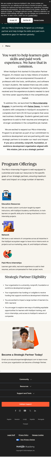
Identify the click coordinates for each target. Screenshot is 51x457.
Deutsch (17, 419)
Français (25, 424)
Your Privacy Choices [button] (25, 440)
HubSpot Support (25, 404)
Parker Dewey (34, 106)
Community (26, 379)
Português (41, 419)
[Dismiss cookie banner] (49, 1)
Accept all (13, 20)
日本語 (25, 419)
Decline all (27, 20)
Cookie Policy (32, 15)
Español (32, 419)
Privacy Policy (23, 435)
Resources (25, 386)
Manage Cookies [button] (38, 435)
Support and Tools (25, 393)
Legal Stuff (11, 435)
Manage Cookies (39, 20)
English (9, 419)
